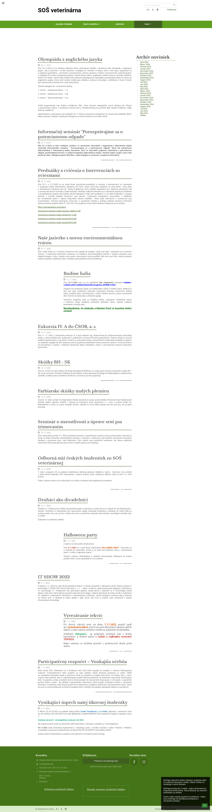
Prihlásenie (171, 10)
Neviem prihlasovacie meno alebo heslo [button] (106, 767)
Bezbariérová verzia (45, 809)
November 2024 (146, 100)
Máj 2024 (144, 113)
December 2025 (146, 71)
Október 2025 (145, 75)
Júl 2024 (143, 109)
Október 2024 (145, 102)
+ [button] (148, 10)
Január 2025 (145, 95)
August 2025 (145, 80)
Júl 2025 (143, 82)
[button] (163, 9)
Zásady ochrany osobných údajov (106, 789)
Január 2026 (145, 69)
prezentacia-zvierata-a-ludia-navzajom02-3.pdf (57, 219)
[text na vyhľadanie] (160, 5)
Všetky (143, 115)
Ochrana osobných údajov (59, 789)
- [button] (153, 10)
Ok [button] (205, 805)
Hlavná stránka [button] (64, 24)
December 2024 (146, 98)
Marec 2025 (145, 91)
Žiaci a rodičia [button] (92, 24)
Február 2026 (145, 66)
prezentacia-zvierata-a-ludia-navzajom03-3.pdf (57, 222)
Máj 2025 (144, 86)
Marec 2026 (145, 64)
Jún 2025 (144, 84)
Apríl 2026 (144, 62)
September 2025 (147, 78)
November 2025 (146, 73)
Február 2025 (145, 93)
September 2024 (147, 104)
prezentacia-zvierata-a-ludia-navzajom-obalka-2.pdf (59, 211)
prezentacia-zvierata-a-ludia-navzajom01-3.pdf (57, 215)
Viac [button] (148, 24)
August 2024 (145, 106)
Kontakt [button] (120, 24)
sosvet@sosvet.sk (46, 764)
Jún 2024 (144, 111)
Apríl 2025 (144, 89)
